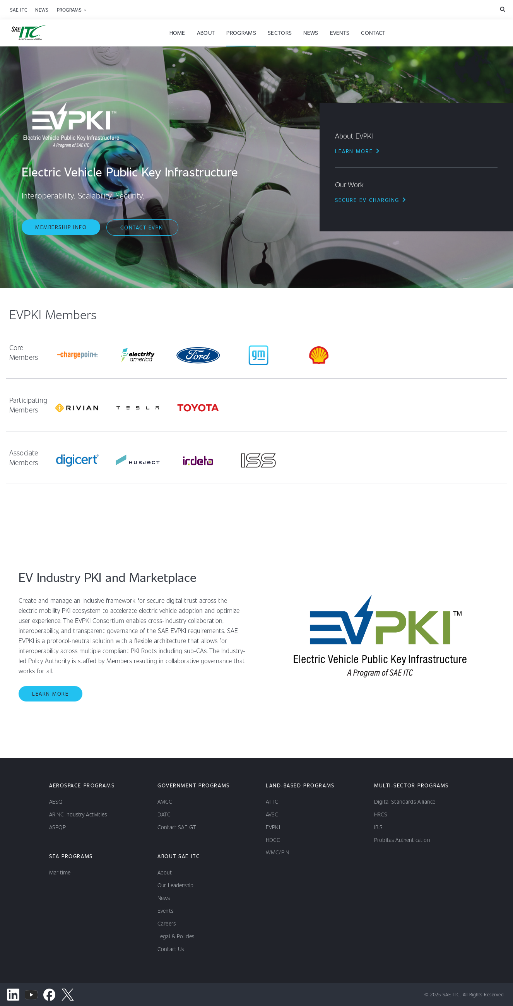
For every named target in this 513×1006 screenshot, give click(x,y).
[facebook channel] (49, 994)
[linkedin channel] (13, 994)
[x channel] (67, 994)
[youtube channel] (31, 994)
